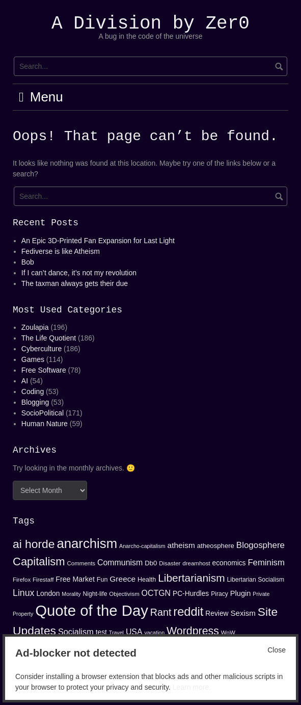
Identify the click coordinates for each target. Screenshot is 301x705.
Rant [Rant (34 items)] (161, 612)
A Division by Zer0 (150, 23)
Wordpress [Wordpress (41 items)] (193, 631)
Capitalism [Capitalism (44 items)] (39, 561)
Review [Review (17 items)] (216, 613)
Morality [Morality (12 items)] (71, 594)
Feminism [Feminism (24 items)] (266, 562)
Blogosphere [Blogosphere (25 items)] (260, 545)
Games (32, 359)
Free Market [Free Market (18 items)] (75, 579)
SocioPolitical (42, 413)
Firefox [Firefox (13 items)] (22, 580)
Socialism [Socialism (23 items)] (76, 631)
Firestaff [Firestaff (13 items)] (43, 580)
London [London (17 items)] (48, 593)
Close (276, 650)
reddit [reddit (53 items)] (188, 611)
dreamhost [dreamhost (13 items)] (196, 563)
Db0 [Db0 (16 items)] (151, 563)
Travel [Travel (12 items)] (116, 633)
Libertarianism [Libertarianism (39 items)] (191, 578)
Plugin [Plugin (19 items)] (240, 593)
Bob (27, 262)
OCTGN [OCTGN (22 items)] (156, 593)
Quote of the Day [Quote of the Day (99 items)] (91, 610)
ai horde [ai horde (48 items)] (34, 544)
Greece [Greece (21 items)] (122, 579)
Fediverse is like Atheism (60, 251)
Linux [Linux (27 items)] (24, 593)
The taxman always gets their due (74, 283)
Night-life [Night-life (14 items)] (95, 593)
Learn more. (192, 687)
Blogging (35, 402)
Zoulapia (35, 327)
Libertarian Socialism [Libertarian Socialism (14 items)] (256, 579)
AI (24, 381)
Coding (32, 391)
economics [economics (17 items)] (229, 563)
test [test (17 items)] (101, 632)
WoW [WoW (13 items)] (228, 633)
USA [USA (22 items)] (134, 632)
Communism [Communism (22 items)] (120, 562)
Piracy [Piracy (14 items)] (219, 593)
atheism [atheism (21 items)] (181, 545)
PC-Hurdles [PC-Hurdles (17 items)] (191, 593)
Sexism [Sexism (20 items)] (242, 613)
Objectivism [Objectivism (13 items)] (124, 594)
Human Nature (44, 424)
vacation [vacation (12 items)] (154, 633)
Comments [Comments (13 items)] (81, 563)
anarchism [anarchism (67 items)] (87, 543)
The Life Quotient (48, 338)
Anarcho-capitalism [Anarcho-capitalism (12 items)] (142, 546)
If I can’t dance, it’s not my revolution (78, 273)
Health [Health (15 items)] (147, 579)
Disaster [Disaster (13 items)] (169, 563)
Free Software (43, 370)
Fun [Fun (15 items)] (102, 579)
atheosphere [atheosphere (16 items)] (215, 546)
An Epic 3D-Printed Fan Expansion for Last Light (98, 241)
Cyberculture (41, 349)
